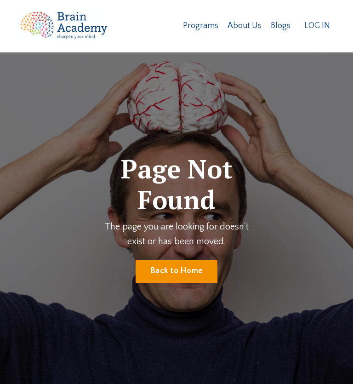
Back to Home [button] (176, 270)
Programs (200, 25)
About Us (245, 25)
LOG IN (317, 25)
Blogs (280, 25)
